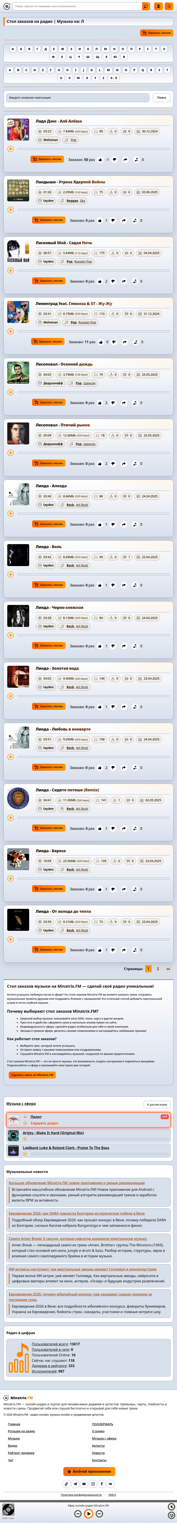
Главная (14, 1424)
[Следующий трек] (99, 1514)
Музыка (14, 1438)
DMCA (112, 1495)
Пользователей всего (50, 1344)
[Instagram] (93, 1484)
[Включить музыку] (88, 1514)
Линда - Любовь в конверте (63, 729)
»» (168, 968)
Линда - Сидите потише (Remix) (67, 789)
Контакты (99, 1460)
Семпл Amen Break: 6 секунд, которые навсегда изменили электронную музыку (78, 1238)
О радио (98, 1431)
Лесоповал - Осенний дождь (64, 364)
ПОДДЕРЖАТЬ (102, 1424)
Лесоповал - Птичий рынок (63, 425)
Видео (12, 1446)
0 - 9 (114, 78)
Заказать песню (157, 33)
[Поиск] (81, 6)
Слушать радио (44, 1123)
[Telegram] (75, 1484)
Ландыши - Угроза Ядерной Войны (70, 181)
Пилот (36, 1116)
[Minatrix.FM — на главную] (7, 6)
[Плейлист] (171, 1515)
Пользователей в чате (50, 1349)
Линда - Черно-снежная (59, 607)
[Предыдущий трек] (78, 1514)
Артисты (98, 1446)
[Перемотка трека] (93, 149)
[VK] (110, 1484)
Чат (10, 1460)
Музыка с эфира (104, 1438)
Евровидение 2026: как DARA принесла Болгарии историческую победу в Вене (77, 1213)
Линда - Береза (51, 850)
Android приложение (89, 1471)
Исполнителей (44, 1371)
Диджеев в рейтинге (49, 1365)
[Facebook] (102, 1484)
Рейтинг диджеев (21, 1453)
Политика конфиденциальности (81, 1495)
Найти (146, 6)
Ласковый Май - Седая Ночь (64, 242)
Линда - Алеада (51, 485)
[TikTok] (66, 1484)
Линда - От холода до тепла (63, 911)
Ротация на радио (21, 1431)
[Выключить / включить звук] (171, 1506)
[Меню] (169, 6)
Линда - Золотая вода (57, 668)
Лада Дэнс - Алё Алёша (59, 121)
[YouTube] (84, 1484)
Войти (158, 6)
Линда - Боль (48, 546)
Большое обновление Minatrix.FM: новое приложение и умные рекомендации (77, 1182)
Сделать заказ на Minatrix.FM (32, 1075)
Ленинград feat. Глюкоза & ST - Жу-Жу (74, 303)
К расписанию (157, 1104)
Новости (98, 1453)
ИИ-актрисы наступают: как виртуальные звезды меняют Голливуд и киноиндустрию (83, 1269)
